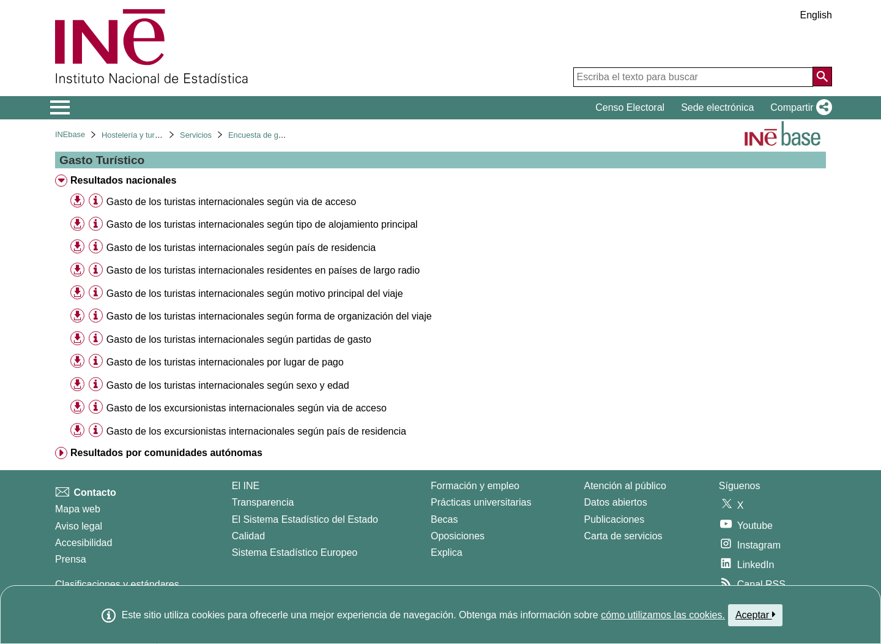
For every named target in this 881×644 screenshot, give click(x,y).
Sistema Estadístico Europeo (294, 552)
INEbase (70, 134)
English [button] (816, 15)
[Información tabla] (95, 201)
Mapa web (77, 509)
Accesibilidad (83, 542)
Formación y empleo (475, 486)
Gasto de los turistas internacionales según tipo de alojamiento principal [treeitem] (262, 224)
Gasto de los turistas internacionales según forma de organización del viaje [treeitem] (269, 316)
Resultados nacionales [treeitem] (123, 180)
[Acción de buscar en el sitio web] (822, 76)
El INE (245, 486)
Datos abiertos (615, 502)
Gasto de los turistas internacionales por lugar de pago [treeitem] (225, 362)
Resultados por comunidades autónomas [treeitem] (166, 452)
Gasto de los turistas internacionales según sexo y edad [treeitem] (227, 385)
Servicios (196, 135)
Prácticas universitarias (481, 502)
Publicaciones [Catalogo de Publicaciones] (614, 519)
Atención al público (625, 486)
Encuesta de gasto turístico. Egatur (289, 135)
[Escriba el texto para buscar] (693, 77)
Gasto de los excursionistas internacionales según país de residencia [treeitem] (256, 431)
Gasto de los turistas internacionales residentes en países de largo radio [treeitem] (263, 270)
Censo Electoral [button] (629, 107)
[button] (798, 108)
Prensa (70, 559)
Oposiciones (458, 536)
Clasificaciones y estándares (117, 584)
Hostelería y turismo (136, 135)
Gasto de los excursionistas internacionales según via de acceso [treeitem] (246, 408)
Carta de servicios (623, 536)
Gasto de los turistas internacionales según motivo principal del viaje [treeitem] (254, 293)
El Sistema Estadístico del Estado (305, 519)
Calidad (248, 536)
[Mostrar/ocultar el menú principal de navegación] (60, 108)
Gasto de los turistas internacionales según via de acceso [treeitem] (231, 202)
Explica (447, 552)
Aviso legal (78, 526)
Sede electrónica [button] (717, 107)
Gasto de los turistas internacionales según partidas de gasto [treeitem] (238, 339)
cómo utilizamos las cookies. (663, 615)
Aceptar (755, 614)
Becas (444, 519)
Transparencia (263, 502)
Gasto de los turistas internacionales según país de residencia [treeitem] (241, 247)
